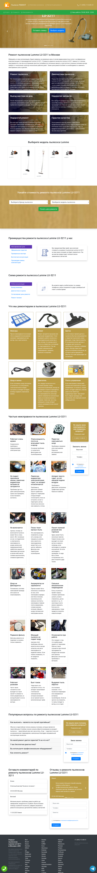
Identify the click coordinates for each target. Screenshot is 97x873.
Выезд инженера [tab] (16, 287)
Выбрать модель (57, 30)
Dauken (44, 840)
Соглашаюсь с (80, 466)
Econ (43, 846)
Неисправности (27, 12)
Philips (27, 852)
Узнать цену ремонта (48, 209)
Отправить (79, 471)
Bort (26, 840)
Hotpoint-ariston (47, 864)
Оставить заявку (40, 30)
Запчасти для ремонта (53, 5)
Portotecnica (62, 850)
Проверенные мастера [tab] (18, 253)
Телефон (79, 457)
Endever (44, 850)
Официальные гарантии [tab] (19, 250)
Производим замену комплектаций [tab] (17, 261)
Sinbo (60, 860)
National (60, 840)
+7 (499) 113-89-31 (85, 5)
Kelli (43, 868)
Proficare (61, 852)
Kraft (43, 870)
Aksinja (27, 866)
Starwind (61, 864)
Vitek (59, 870)
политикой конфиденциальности (69, 820)
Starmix (60, 862)
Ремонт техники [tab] (16, 298)
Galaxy (44, 854)
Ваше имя (79, 449)
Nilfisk (60, 842)
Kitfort (27, 848)
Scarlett (60, 856)
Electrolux (45, 848)
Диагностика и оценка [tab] (18, 291)
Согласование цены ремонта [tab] (20, 294)
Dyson (27, 844)
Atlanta (27, 870)
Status (60, 866)
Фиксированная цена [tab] (18, 247)
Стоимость (15, 12)
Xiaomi (27, 862)
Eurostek (44, 852)
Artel (26, 868)
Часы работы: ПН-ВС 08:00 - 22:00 (82, 12)
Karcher (27, 846)
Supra (60, 868)
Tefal (26, 858)
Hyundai (44, 866)
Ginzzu (44, 856)
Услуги (6, 12)
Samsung (28, 856)
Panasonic (61, 844)
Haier (43, 860)
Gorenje (44, 858)
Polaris (60, 848)
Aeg (26, 864)
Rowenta (60, 854)
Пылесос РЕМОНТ (18, 5)
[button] (53, 788)
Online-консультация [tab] (17, 284)
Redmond (28, 854)
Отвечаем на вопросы (36, 5)
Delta (43, 842)
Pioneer (60, 846)
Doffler (44, 844)
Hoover (44, 862)
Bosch (27, 842)
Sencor (60, 858)
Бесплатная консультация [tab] (19, 257)
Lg (26, 850)
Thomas (27, 860)
